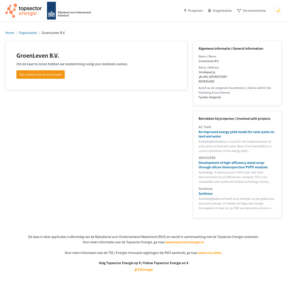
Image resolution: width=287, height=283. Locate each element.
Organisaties (28, 33)
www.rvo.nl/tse (209, 253)
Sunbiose (206, 193)
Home (9, 33)
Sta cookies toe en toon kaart (40, 74)
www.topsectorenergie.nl (184, 242)
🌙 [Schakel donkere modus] (277, 10)
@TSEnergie (143, 269)
